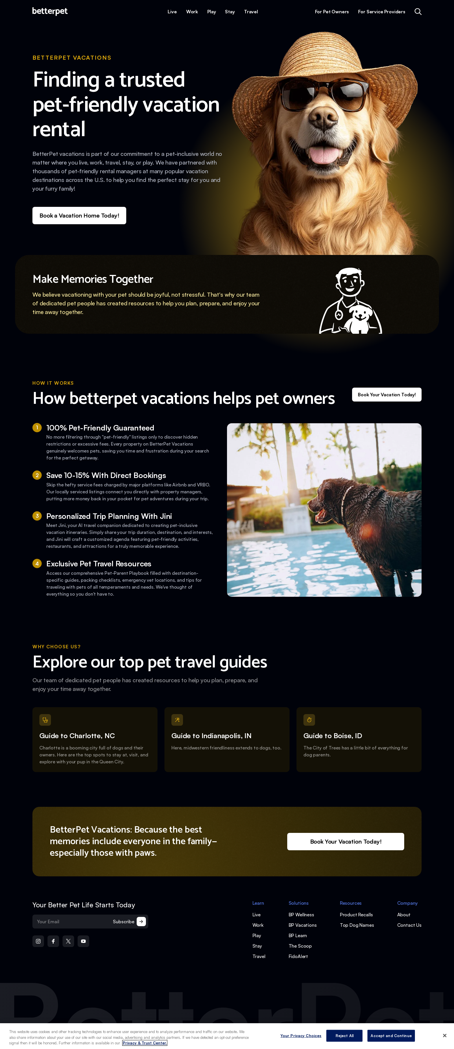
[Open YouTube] (83, 941)
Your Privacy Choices (301, 1036)
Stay (230, 11)
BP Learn (298, 935)
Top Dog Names (357, 925)
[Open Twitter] (68, 941)
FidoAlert (298, 956)
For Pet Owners (332, 11)
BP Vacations (303, 925)
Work (192, 11)
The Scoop (300, 946)
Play (211, 11)
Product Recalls (356, 914)
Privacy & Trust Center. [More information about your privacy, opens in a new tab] (145, 1043)
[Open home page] (50, 11)
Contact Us (409, 925)
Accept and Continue (391, 1036)
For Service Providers (381, 11)
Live (172, 11)
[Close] (444, 1036)
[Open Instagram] (38, 941)
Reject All (345, 1036)
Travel (251, 11)
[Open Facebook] (53, 941)
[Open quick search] (418, 11)
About (404, 914)
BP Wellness (301, 914)
